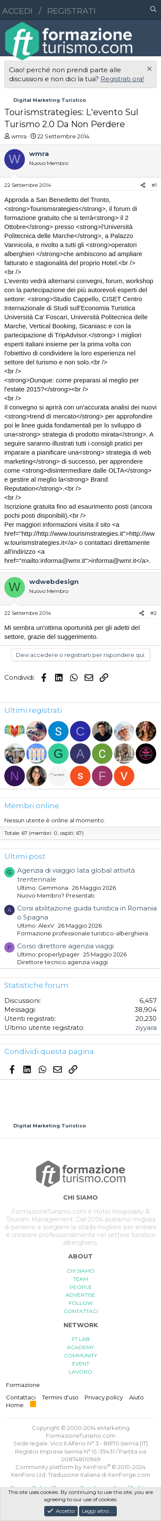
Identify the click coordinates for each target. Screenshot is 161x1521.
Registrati (71, 11)
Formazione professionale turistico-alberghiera (82, 933)
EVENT (80, 1363)
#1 (154, 185)
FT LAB (81, 1339)
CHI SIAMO (80, 1271)
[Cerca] (153, 10)
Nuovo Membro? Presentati (55, 895)
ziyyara (146, 1027)
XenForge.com (129, 1474)
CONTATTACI (81, 1311)
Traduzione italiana (74, 1474)
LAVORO (80, 1371)
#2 (153, 613)
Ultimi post (25, 856)
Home (15, 1405)
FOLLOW (81, 1303)
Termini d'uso (60, 1397)
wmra (19, 136)
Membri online (31, 805)
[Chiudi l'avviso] (148, 69)
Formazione (23, 1384)
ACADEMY (80, 1347)
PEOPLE (81, 1287)
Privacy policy (104, 1397)
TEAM (80, 1279)
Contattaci (21, 1397)
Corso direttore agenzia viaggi (65, 946)
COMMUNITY (80, 1355)
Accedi (17, 11)
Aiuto (136, 1397)
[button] (116, 10)
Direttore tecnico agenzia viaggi (62, 962)
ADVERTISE (80, 1295)
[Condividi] (143, 185)
